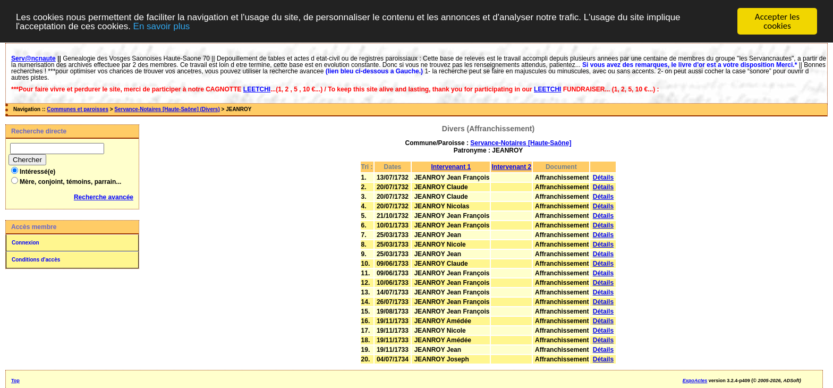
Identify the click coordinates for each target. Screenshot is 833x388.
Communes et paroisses (77, 109)
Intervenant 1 (451, 167)
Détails (603, 177)
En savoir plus (161, 26)
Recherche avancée (103, 197)
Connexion (25, 243)
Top (15, 380)
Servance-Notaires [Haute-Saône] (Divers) (166, 109)
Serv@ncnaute (33, 58)
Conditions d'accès (36, 260)
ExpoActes (695, 380)
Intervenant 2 (511, 167)
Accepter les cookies (777, 21)
